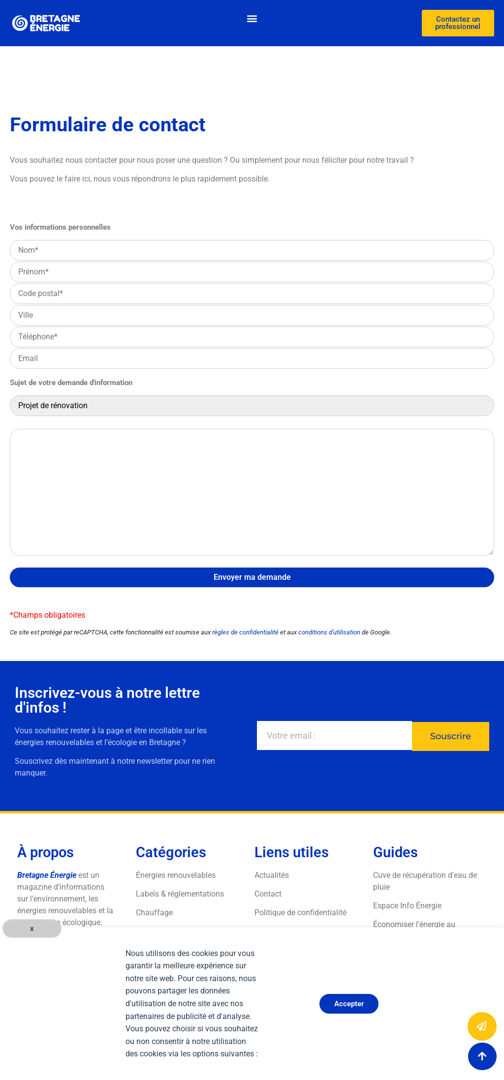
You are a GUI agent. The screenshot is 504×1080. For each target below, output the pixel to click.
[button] (252, 18)
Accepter (349, 1003)
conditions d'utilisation (329, 632)
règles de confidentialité (245, 632)
